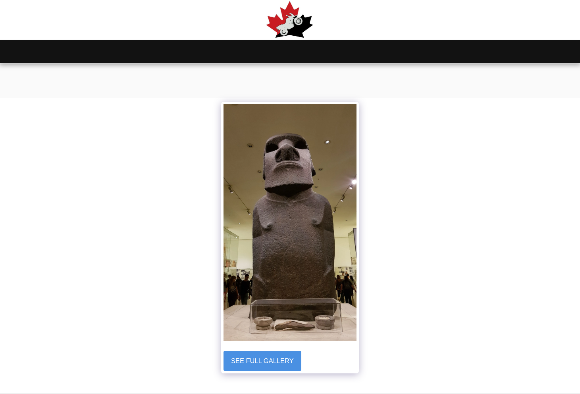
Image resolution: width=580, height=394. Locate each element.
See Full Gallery (262, 360)
